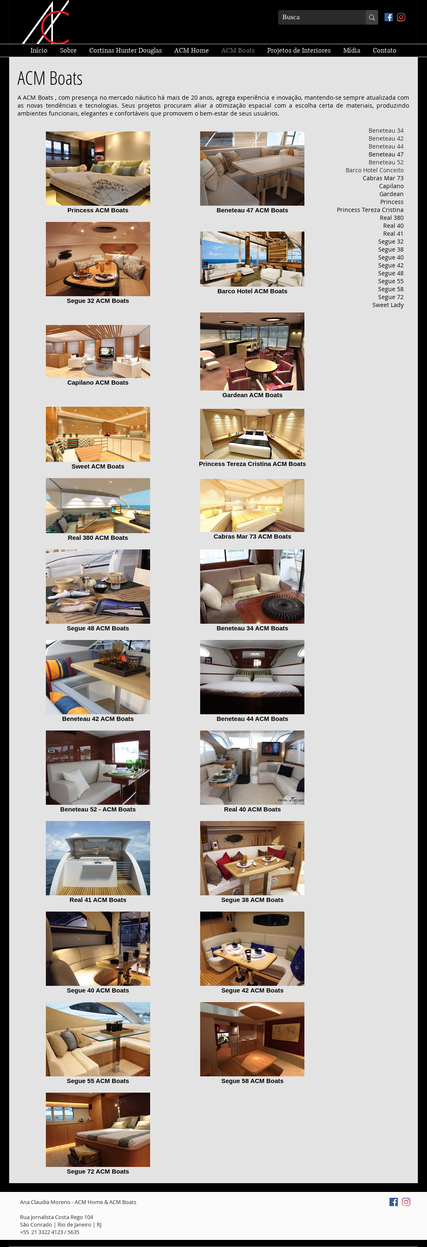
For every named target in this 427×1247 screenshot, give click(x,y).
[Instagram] (401, 17)
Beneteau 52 (386, 162)
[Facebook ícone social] (388, 17)
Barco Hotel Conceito (375, 170)
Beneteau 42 (386, 138)
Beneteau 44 (386, 146)
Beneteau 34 (386, 130)
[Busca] (315, 17)
